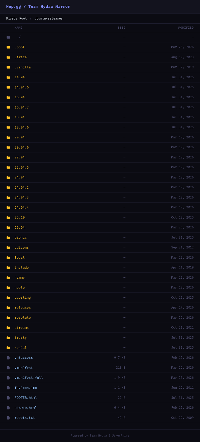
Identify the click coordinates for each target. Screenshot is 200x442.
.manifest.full (29, 377)
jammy (20, 277)
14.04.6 (22, 87)
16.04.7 (22, 107)
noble (20, 287)
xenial (21, 347)
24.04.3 (22, 197)
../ (18, 37)
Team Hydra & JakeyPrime (109, 436)
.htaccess (24, 357)
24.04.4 (22, 207)
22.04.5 (22, 167)
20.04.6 (22, 147)
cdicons (22, 247)
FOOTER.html (26, 397)
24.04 (20, 177)
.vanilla (23, 67)
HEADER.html (26, 408)
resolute (23, 317)
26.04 (20, 227)
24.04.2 (22, 187)
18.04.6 (22, 127)
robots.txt (25, 417)
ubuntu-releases (49, 18)
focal (20, 257)
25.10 (20, 217)
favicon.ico (26, 388)
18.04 (20, 117)
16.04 (20, 97)
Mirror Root (16, 18)
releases (23, 307)
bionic (21, 237)
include (22, 267)
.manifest (24, 368)
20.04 (20, 137)
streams (22, 327)
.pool (20, 47)
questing (23, 297)
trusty (21, 337)
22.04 (20, 157)
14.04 (20, 77)
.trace (21, 57)
